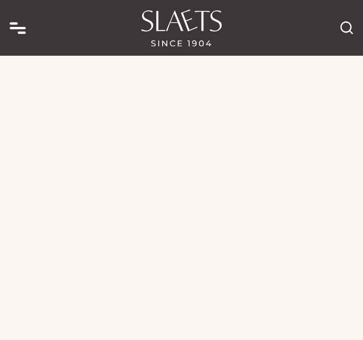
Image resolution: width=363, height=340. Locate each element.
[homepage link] (181, 27)
